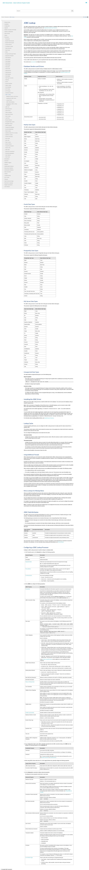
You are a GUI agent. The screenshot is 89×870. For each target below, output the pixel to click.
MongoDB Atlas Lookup (9, 121)
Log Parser (7, 118)
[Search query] (45, 11)
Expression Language (9, 182)
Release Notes (7, 22)
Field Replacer (8, 74)
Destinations (7, 158)
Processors (7, 17)
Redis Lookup (8, 131)
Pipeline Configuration (9, 31)
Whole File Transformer (9, 151)
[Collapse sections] (83, 17)
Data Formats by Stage (9, 181)
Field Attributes (61, 542)
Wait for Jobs (7, 147)
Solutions (6, 164)
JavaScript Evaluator (9, 92)
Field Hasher (7, 59)
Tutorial (6, 173)
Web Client (7, 149)
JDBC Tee (7, 106)
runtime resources (45, 757)
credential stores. (53, 757)
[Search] (72, 11)
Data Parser (7, 50)
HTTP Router (7, 90)
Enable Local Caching (30, 712)
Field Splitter (7, 76)
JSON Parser (7, 110)
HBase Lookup (8, 85)
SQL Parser (7, 138)
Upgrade (6, 27)
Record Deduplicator (9, 129)
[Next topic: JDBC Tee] (86, 17)
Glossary (6, 179)
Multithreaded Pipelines (9, 166)
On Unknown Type (29, 857)
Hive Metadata (8, 87)
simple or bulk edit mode (47, 659)
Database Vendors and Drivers (12, 96)
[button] (4, 22)
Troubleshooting (8, 175)
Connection (28, 589)
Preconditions (28, 568)
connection (33, 61)
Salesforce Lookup (9, 134)
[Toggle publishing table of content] (2, 20)
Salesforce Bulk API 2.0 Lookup (11, 132)
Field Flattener (8, 57)
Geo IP (6, 81)
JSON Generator (8, 108)
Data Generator (8, 48)
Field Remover (8, 70)
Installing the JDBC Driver (11, 98)
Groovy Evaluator (8, 83)
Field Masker (7, 63)
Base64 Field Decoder (9, 40)
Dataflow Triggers (8, 162)
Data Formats (7, 33)
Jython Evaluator (8, 112)
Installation (7, 24)
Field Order (7, 66)
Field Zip (7, 79)
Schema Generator (9, 136)
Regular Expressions (8, 184)
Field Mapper (7, 61)
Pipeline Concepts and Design (10, 29)
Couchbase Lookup (9, 46)
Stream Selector (8, 144)
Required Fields (29, 561)
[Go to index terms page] (86, 2)
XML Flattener (8, 155)
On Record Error (29, 575)
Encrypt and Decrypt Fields (10, 53)
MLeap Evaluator (8, 119)
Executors (6, 160)
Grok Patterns (7, 186)
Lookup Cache (9, 100)
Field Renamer (8, 72)
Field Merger (7, 64)
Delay (6, 51)
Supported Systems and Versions (50, 27)
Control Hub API (8, 44)
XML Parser (7, 156)
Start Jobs (7, 140)
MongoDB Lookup (8, 123)
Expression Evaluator (9, 55)
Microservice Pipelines (9, 168)
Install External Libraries (49, 418)
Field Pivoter (7, 68)
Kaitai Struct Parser (9, 114)
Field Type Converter (9, 77)
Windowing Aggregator (9, 153)
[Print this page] (87, 17)
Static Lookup (8, 142)
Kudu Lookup (8, 116)
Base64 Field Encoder (9, 42)
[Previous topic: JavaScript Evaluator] (85, 17)
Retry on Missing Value (30, 681)
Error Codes (7, 177)
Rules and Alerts (8, 171)
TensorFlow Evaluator (9, 145)
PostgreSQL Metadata (9, 127)
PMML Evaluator (8, 125)
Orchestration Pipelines (9, 169)
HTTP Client (7, 89)
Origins (6, 35)
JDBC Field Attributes (10, 102)
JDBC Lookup (12, 17)
